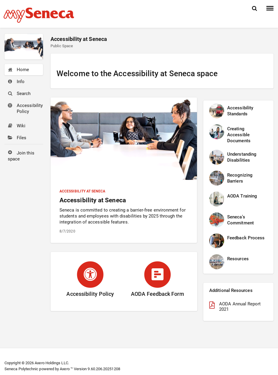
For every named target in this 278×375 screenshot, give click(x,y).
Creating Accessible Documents (238, 134)
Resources (238, 258)
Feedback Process (246, 238)
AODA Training (242, 196)
